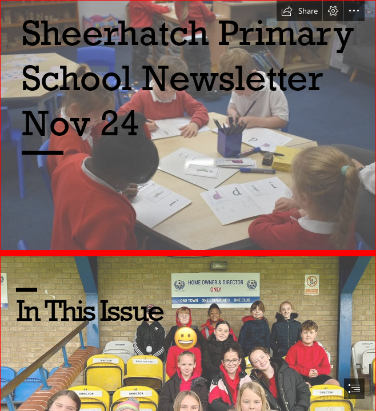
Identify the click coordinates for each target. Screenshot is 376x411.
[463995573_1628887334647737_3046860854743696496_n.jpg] (188, 125)
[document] (188, 205)
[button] (299, 11)
